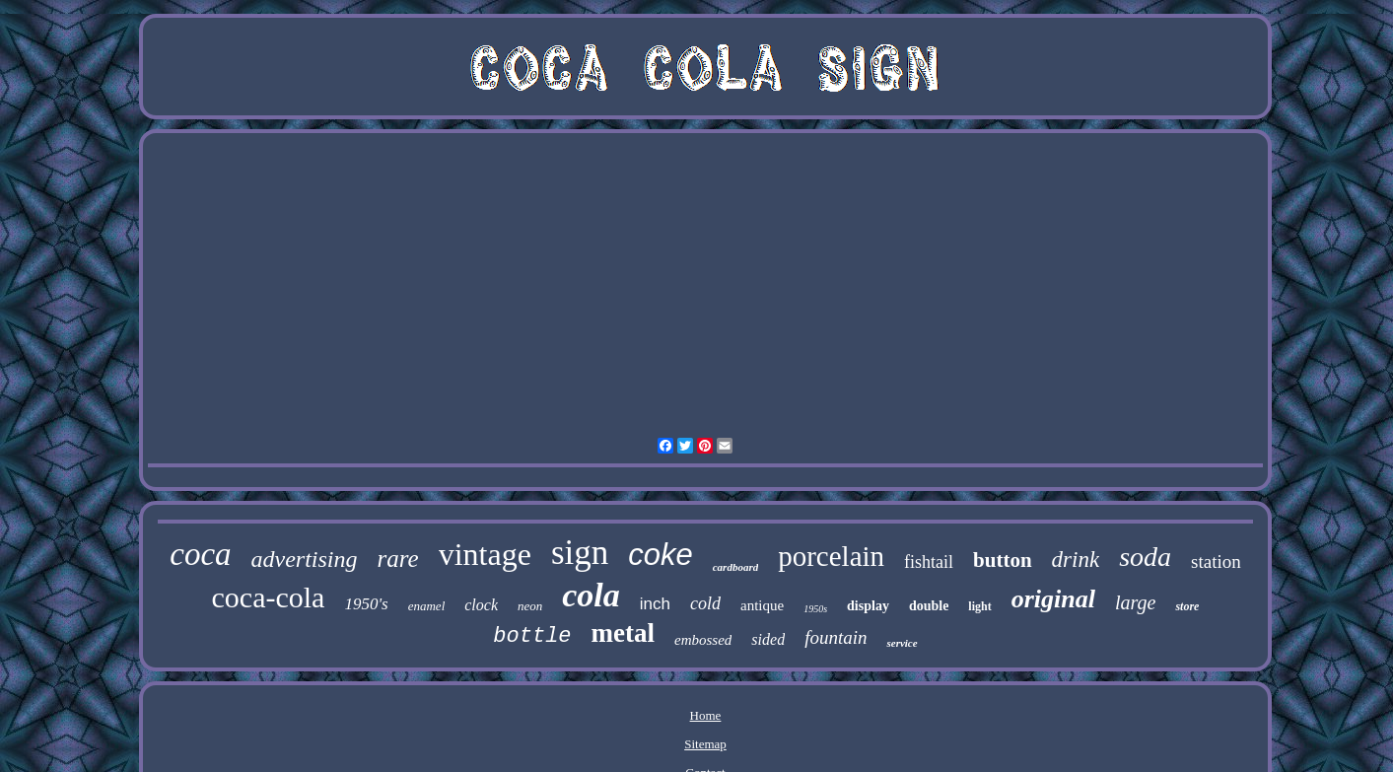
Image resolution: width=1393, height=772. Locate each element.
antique (762, 605)
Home (706, 715)
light (979, 606)
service (901, 643)
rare (398, 558)
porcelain (831, 556)
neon (530, 605)
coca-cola (268, 597)
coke (660, 554)
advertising (304, 559)
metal (623, 633)
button (1002, 560)
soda (1145, 556)
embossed (702, 640)
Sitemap (705, 744)
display (868, 605)
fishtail (928, 562)
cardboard (735, 567)
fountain (835, 637)
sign (579, 552)
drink (1076, 559)
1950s (815, 608)
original (1053, 599)
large (1135, 602)
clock (481, 605)
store (1187, 606)
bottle (532, 636)
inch (655, 604)
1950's (365, 604)
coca (200, 554)
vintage (485, 554)
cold (705, 603)
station (1216, 561)
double (928, 605)
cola (591, 595)
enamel (427, 605)
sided (768, 639)
